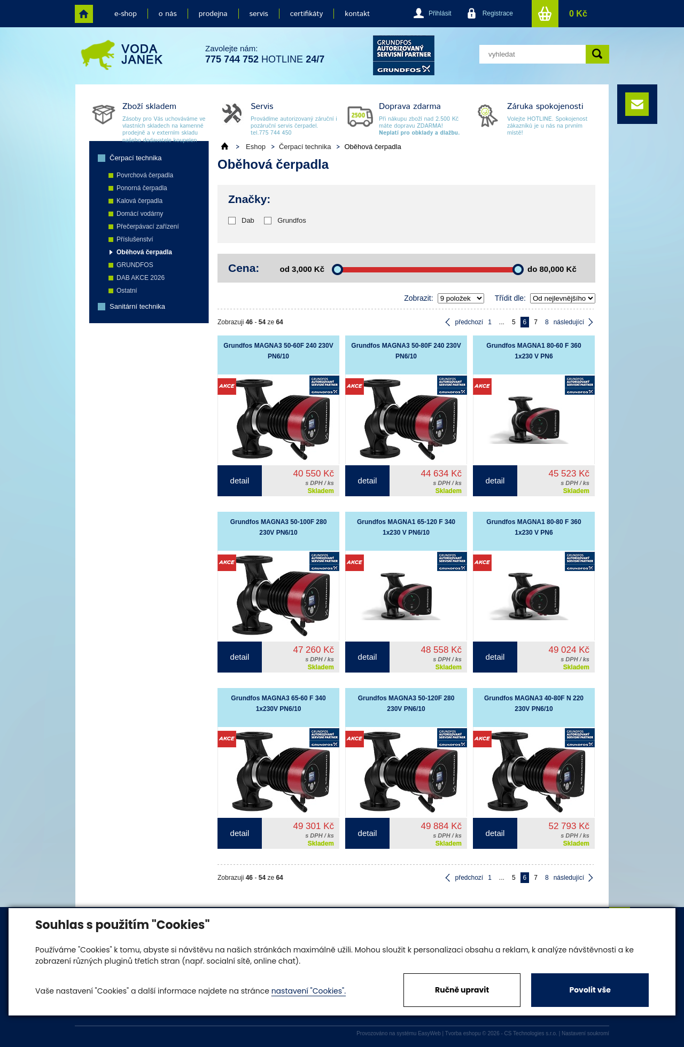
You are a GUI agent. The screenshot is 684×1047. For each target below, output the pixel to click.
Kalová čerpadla (139, 201)
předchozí (469, 322)
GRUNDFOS (134, 265)
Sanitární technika (137, 306)
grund (403, 55)
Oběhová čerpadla (144, 252)
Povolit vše (589, 990)
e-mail (637, 104)
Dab (248, 220)
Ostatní (126, 290)
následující (569, 322)
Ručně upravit (462, 990)
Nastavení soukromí (585, 1033)
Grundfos (291, 220)
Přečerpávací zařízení (147, 226)
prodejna (213, 14)
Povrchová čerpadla (144, 175)
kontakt (357, 14)
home (84, 14)
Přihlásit (440, 13)
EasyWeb (429, 1033)
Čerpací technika (136, 158)
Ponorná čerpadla (141, 188)
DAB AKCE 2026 (140, 278)
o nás (168, 14)
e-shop (125, 14)
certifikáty (306, 14)
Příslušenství (134, 239)
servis (259, 14)
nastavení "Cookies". (308, 991)
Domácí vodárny (139, 213)
